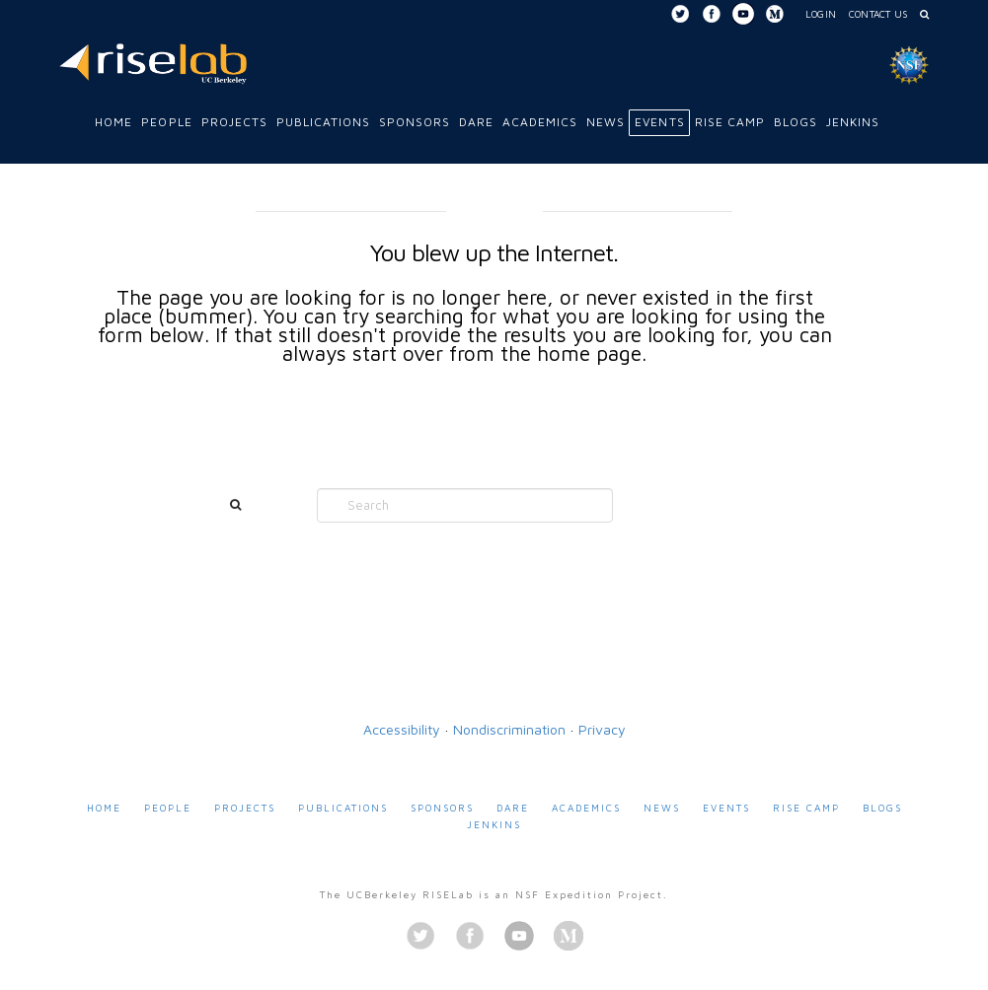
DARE (512, 807)
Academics (586, 807)
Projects (244, 807)
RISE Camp (806, 807)
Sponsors (442, 807)
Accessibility (401, 729)
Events (726, 807)
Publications (343, 807)
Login (820, 14)
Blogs (882, 807)
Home (104, 807)
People (167, 807)
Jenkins (494, 824)
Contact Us (878, 14)
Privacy (602, 729)
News (662, 807)
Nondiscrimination (509, 729)
